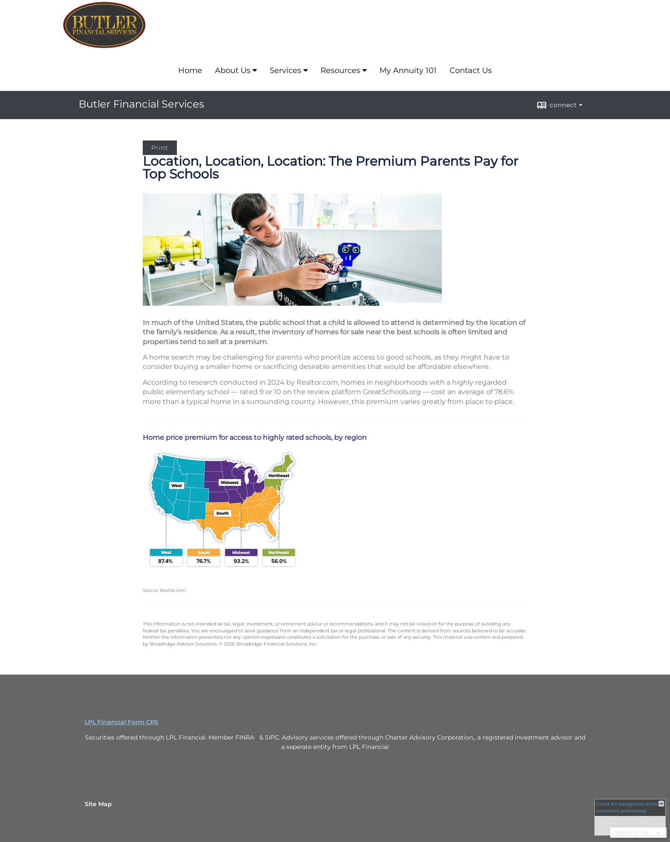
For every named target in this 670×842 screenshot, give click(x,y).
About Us (232, 70)
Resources (340, 70)
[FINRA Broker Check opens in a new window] (630, 817)
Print (159, 148)
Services (285, 70)
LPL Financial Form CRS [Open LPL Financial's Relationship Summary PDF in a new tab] (122, 722)
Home (190, 70)
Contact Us (471, 70)
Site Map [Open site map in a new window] (98, 804)
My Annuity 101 (408, 70)
